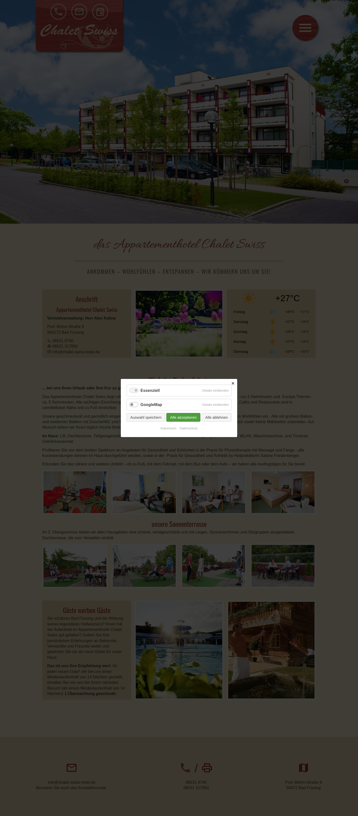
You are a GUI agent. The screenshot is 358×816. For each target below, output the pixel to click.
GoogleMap (151, 405)
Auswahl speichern (146, 417)
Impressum (168, 428)
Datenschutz (189, 428)
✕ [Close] (232, 383)
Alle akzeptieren (183, 417)
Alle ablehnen (216, 417)
